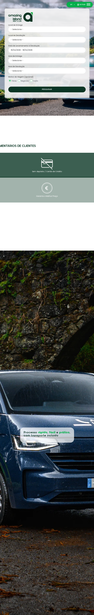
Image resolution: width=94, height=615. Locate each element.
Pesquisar (47, 89)
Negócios (23, 80)
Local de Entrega (15, 25)
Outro (34, 80)
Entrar (81, 4)
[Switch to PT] (72, 4)
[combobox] (47, 29)
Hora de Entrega (15, 56)
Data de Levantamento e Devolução (24, 46)
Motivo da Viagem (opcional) (20, 77)
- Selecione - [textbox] (17, 29)
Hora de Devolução (16, 66)
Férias (13, 80)
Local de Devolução (16, 35)
